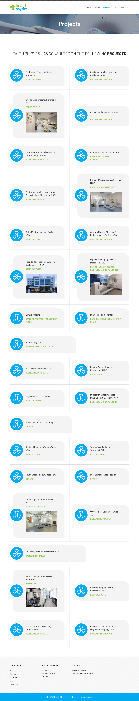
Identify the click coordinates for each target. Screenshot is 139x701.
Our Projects (14, 677)
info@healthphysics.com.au (83, 673)
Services (13, 674)
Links (11, 681)
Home (12, 670)
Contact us (14, 684)
